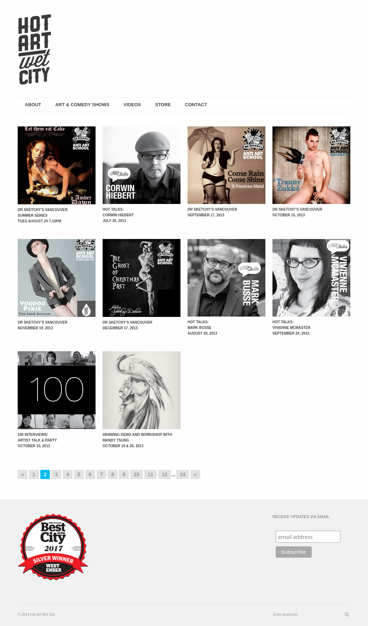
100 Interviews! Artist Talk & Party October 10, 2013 (37, 440)
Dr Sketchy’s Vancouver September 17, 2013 (212, 212)
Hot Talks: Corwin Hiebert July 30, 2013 (118, 215)
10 (136, 474)
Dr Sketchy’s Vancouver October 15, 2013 (297, 212)
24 (182, 474)
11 (151, 474)
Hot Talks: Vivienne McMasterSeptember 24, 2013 (291, 327)
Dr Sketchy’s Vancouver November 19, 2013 (42, 325)
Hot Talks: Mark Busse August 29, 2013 (202, 327)
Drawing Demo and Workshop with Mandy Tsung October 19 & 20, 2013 (137, 440)
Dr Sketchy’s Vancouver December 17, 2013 (127, 325)
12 (164, 474)
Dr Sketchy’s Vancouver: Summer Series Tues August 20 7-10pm (43, 215)
